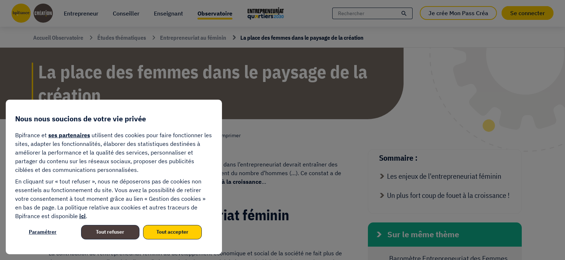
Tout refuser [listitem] (110, 232)
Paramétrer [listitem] (43, 232)
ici (82, 216)
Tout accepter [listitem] (172, 232)
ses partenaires (69, 135)
